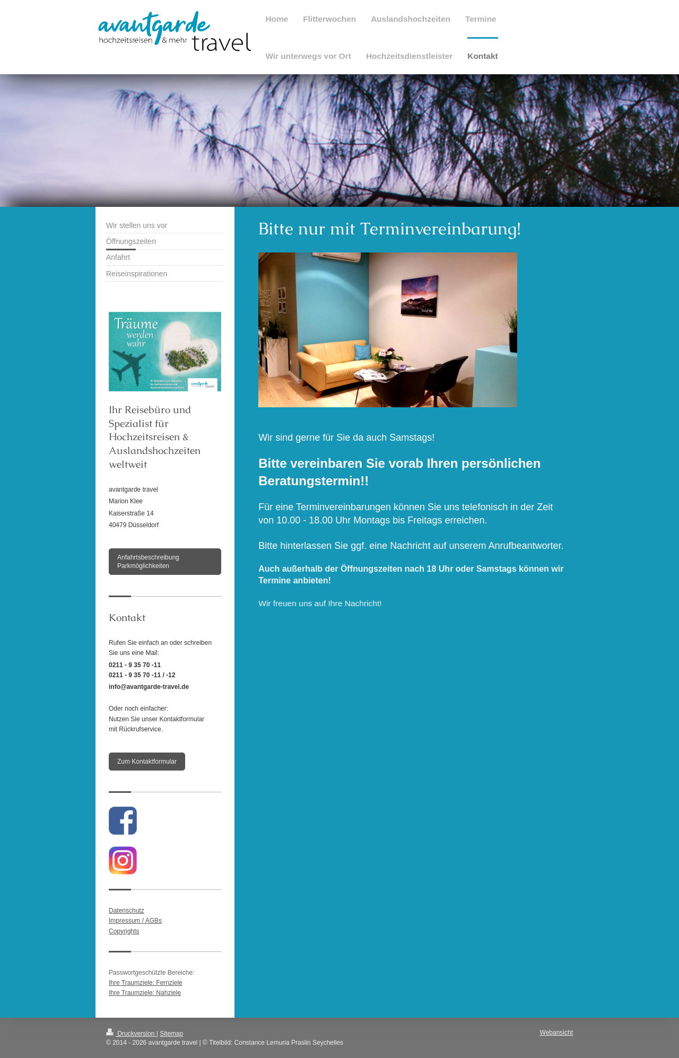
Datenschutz (126, 910)
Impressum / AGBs (135, 920)
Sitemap (171, 1033)
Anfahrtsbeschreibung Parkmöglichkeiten (148, 562)
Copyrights (124, 931)
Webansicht (556, 1032)
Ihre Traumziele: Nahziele (145, 992)
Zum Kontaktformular (147, 761)
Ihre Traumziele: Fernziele (145, 982)
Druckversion (131, 1033)
